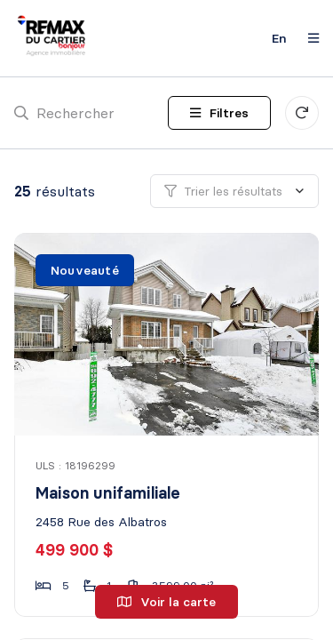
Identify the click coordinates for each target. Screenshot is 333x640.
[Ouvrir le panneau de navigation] (308, 38)
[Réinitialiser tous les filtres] (302, 113)
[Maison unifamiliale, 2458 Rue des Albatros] (167, 334)
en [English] (279, 38)
